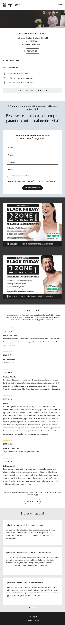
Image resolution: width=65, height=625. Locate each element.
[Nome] (32, 147)
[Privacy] (7, 176)
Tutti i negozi (32, 616)
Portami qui (32, 51)
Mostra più (32, 501)
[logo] (12, 5)
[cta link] (32, 225)
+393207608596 (32, 41)
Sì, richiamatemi (32, 188)
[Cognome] (32, 155)
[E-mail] (32, 169)
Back (60, 4)
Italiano (29, 621)
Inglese (36, 620)
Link (36, 495)
